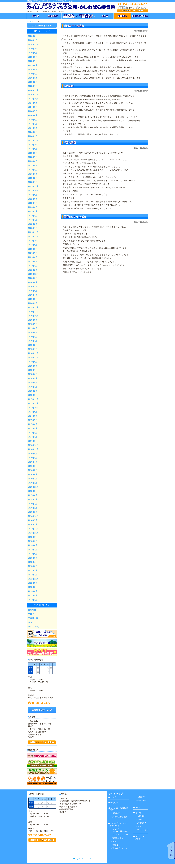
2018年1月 (32, 395)
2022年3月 (32, 220)
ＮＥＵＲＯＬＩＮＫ (120, 835)
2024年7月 (32, 111)
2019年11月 (33, 312)
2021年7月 (32, 253)
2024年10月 (33, 99)
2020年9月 (32, 278)
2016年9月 (32, 454)
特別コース (141, 800)
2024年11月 (33, 94)
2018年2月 (32, 391)
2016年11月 (33, 449)
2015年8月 (32, 495)
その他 (137, 813)
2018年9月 (32, 362)
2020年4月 (32, 295)
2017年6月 (32, 424)
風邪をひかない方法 (75, 216)
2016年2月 (32, 479)
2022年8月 (32, 199)
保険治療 (115, 813)
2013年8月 (32, 545)
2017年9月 (32, 412)
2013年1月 (32, 575)
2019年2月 (32, 345)
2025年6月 (32, 65)
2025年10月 (33, 49)
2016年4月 (32, 474)
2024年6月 (32, 115)
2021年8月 (32, 249)
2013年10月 (33, 537)
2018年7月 (32, 370)
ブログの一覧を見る (42, 26)
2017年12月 (33, 399)
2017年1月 (32, 441)
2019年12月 (33, 307)
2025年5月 (32, 69)
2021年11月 (33, 236)
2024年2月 (32, 132)
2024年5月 (32, 120)
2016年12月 (33, 445)
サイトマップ (34, 627)
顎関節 (114, 845)
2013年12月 (33, 529)
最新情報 (32, 610)
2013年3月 (32, 566)
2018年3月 (32, 387)
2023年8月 (32, 153)
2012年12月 (33, 579)
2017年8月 (32, 416)
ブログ (35, 21)
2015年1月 (32, 512)
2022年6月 (32, 207)
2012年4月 (32, 600)
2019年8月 (32, 320)
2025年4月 (32, 74)
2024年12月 (33, 90)
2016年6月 (32, 466)
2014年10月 (33, 516)
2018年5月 (32, 378)
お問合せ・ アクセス (138, 837)
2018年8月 (32, 366)
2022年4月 (32, 216)
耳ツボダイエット (119, 848)
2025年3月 (32, 78)
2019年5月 (32, 332)
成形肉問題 (70, 142)
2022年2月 (32, 224)
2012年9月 (32, 583)
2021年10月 (33, 241)
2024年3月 (32, 128)
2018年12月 (33, 353)
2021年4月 (32, 266)
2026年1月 (32, 40)
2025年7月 (32, 61)
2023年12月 (33, 140)
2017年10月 (33, 408)
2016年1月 (32, 483)
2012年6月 (32, 591)
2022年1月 (32, 228)
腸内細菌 (69, 85)
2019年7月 (32, 324)
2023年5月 (32, 165)
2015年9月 (32, 491)
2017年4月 (32, 433)
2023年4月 (32, 170)
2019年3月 (32, 341)
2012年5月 (32, 595)
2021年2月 (32, 270)
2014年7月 (32, 520)
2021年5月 (32, 261)
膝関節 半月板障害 (74, 25)
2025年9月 (32, 53)
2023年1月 (32, 182)
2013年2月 (32, 570)
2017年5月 (32, 428)
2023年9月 (32, 149)
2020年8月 (32, 282)
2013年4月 (32, 562)
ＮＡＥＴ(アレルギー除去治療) (119, 830)
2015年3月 (32, 504)
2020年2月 (32, 303)
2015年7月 (32, 499)
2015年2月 (32, 508)
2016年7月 (32, 462)
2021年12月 (33, 232)
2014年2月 (32, 524)
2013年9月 (32, 541)
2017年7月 (32, 420)
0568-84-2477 (39, 703)
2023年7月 (32, 157)
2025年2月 (32, 82)
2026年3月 (32, 36)
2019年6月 (32, 328)
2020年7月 (32, 286)
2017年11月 (33, 403)
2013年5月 (32, 558)
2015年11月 (33, 487)
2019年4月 (32, 337)
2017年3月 (32, 437)
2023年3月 (32, 174)
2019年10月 (33, 316)
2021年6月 (32, 257)
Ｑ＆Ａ (137, 807)
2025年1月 (32, 86)
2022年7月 (32, 203)
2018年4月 (32, 383)
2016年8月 (32, 458)
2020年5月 (32, 291)
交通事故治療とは (119, 817)
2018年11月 (33, 358)
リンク (31, 622)
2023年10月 (33, 145)
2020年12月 (33, 274)
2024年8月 (32, 107)
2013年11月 (33, 533)
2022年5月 (32, 211)
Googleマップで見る (82, 858)
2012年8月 (32, 587)
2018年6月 (32, 374)
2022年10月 (33, 190)
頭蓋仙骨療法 (117, 838)
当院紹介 (113, 803)
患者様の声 (33, 618)
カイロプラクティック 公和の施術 (118, 824)
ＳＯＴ (114, 841)
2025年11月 (33, 44)
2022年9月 (32, 195)
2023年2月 (32, 178)
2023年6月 (32, 161)
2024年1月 (32, 136)
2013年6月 (32, 554)
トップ (29, 21)
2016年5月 (32, 470)
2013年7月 (32, 550)
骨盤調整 (140, 797)
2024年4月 (32, 124)
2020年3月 (32, 299)
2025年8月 (32, 57)
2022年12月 (33, 186)
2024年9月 (32, 103)
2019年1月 (32, 349)
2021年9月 (32, 245)
